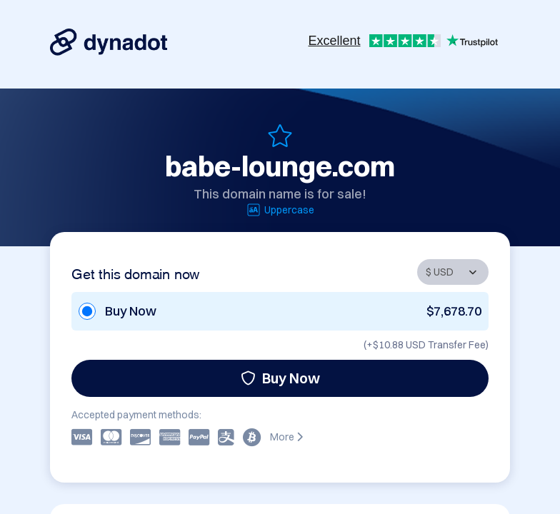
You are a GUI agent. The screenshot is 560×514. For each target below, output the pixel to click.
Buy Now (280, 378)
